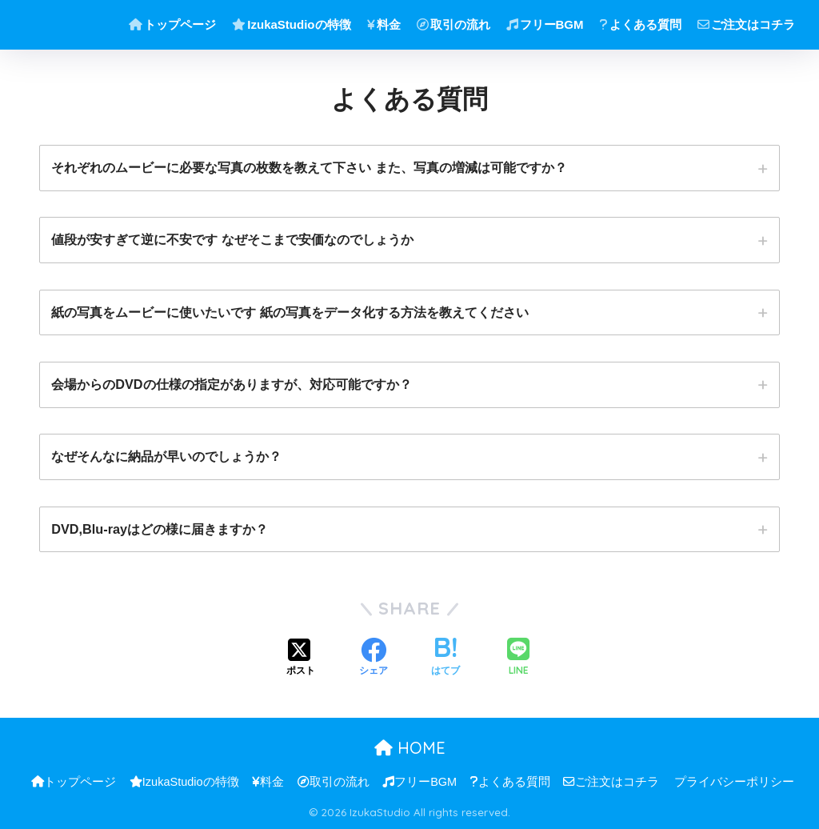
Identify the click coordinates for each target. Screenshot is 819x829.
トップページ (172, 24)
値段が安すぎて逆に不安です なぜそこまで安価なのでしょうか (232, 239)
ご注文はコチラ (746, 24)
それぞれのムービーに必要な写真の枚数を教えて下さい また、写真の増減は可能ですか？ (309, 167)
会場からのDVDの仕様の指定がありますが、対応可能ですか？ (231, 384)
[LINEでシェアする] (518, 658)
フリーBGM (545, 24)
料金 (384, 24)
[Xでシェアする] (300, 658)
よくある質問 (640, 24)
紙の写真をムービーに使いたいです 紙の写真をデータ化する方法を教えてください (290, 312)
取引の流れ (453, 24)
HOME (409, 748)
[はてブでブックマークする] (445, 658)
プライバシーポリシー (734, 781)
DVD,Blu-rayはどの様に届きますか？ (159, 529)
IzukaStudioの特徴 (291, 24)
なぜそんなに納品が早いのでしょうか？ (166, 456)
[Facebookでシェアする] (373, 658)
